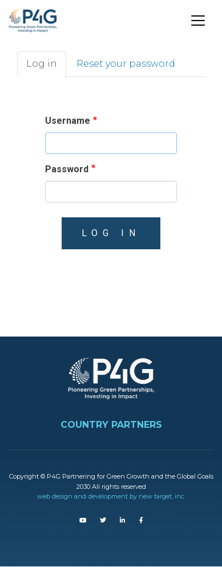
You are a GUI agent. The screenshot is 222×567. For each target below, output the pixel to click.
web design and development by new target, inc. (111, 496)
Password (66, 169)
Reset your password (125, 63)
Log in (41, 63)
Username (67, 120)
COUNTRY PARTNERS (111, 424)
